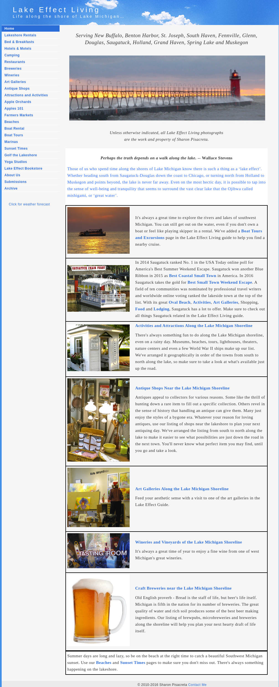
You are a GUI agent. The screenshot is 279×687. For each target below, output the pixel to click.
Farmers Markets (18, 115)
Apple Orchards (17, 102)
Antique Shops (17, 88)
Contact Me (197, 683)
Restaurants (14, 62)
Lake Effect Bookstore (23, 168)
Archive (11, 188)
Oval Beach (180, 302)
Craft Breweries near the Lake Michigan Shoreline (183, 587)
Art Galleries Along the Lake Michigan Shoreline (182, 488)
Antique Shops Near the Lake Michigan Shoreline (182, 388)
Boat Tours (13, 135)
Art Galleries (15, 82)
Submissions (15, 182)
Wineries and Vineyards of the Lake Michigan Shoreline (188, 541)
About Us (12, 175)
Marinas (11, 142)
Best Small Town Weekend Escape (220, 282)
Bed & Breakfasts (19, 42)
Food (140, 309)
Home (9, 29)
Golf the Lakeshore (20, 155)
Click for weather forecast (29, 204)
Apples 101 (13, 108)
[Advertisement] (26, 304)
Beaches (11, 122)
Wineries (11, 75)
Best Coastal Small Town (192, 275)
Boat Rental (14, 128)
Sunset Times (16, 148)
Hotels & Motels (18, 49)
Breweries (13, 69)
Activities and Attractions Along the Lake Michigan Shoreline (193, 325)
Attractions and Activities (26, 95)
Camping (12, 55)
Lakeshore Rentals (20, 35)
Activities (202, 302)
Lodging (161, 309)
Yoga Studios (15, 162)
